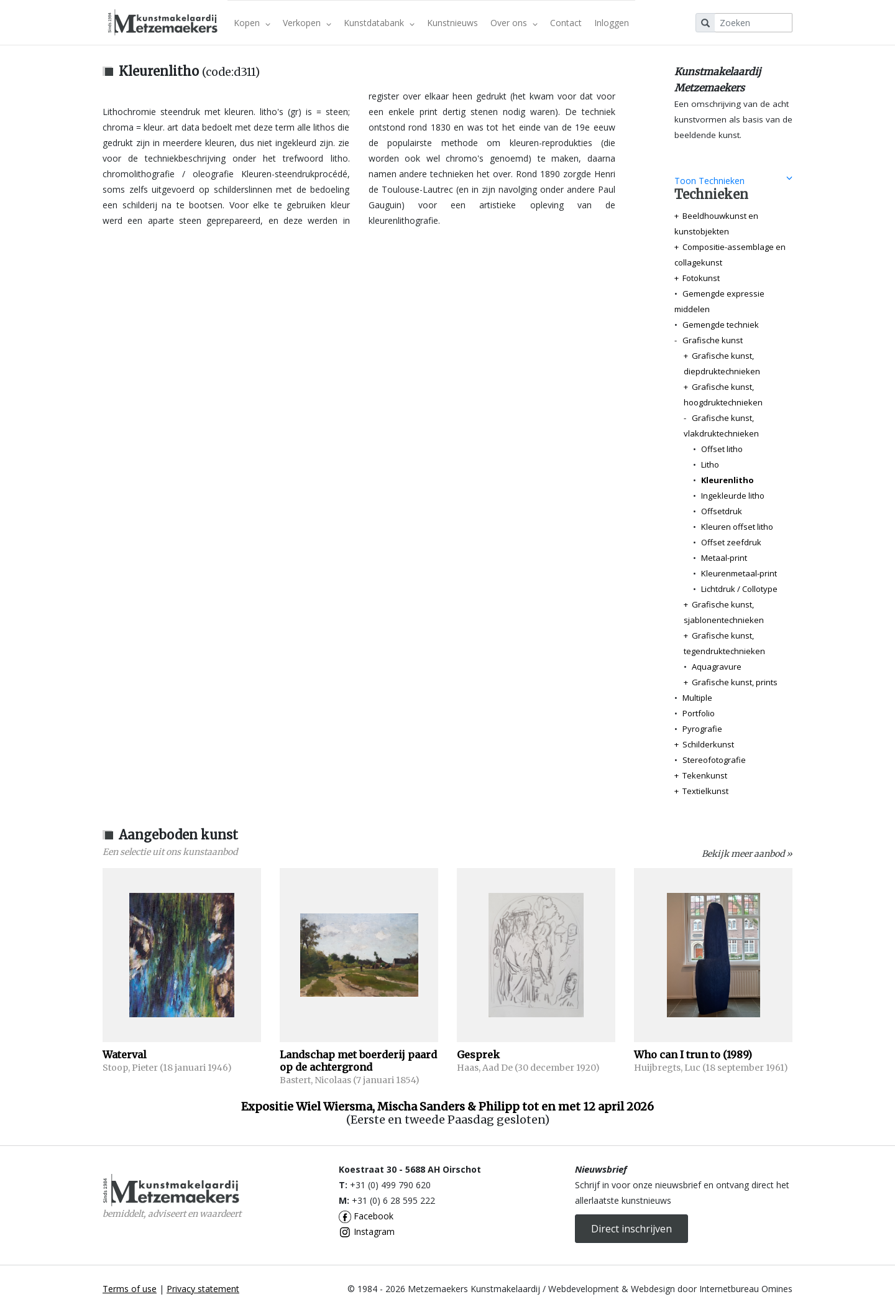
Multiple (697, 697)
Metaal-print (724, 557)
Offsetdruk (721, 511)
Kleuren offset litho (737, 526)
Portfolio (698, 713)
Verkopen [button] (307, 23)
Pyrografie (702, 728)
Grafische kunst (712, 340)
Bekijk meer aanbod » (747, 853)
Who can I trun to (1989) (693, 1054)
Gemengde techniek (720, 324)
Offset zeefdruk (731, 542)
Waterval (125, 1054)
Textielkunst (705, 791)
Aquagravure (716, 666)
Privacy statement (203, 1289)
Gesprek (478, 1054)
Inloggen (611, 23)
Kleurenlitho (727, 480)
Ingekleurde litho (732, 495)
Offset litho (722, 449)
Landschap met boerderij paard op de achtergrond (358, 1060)
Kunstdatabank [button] (379, 23)
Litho (710, 464)
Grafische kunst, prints (735, 682)
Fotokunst (701, 278)
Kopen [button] (252, 23)
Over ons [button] (514, 23)
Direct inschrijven (631, 1229)
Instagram (367, 1231)
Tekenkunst (704, 775)
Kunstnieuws (452, 23)
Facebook (366, 1216)
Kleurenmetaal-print (739, 573)
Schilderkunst (708, 744)
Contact (566, 23)
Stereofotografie (714, 759)
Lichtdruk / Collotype (739, 588)
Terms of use (130, 1289)
